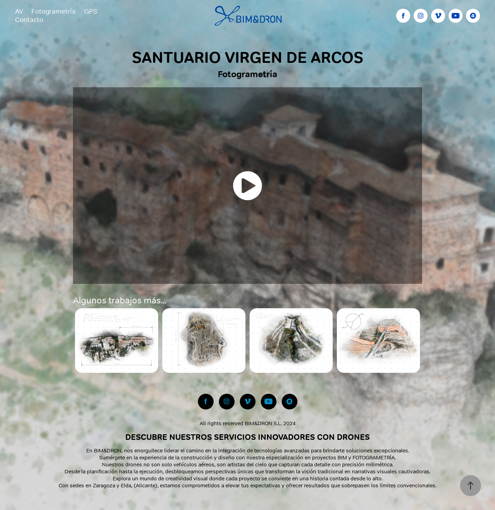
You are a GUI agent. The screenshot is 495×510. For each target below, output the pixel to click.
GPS (90, 11)
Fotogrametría (53, 11)
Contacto (29, 20)
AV (19, 11)
